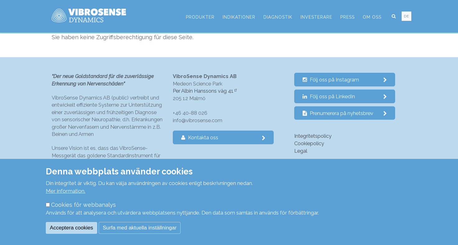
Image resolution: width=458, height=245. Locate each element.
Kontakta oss (223, 138)
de (406, 16)
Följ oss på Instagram (345, 80)
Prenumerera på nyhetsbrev (345, 113)
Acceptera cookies (71, 228)
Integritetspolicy (313, 136)
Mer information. (65, 191)
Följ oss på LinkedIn (345, 96)
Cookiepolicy (309, 143)
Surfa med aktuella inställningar (140, 228)
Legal (300, 151)
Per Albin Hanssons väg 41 (203, 91)
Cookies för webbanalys (83, 204)
